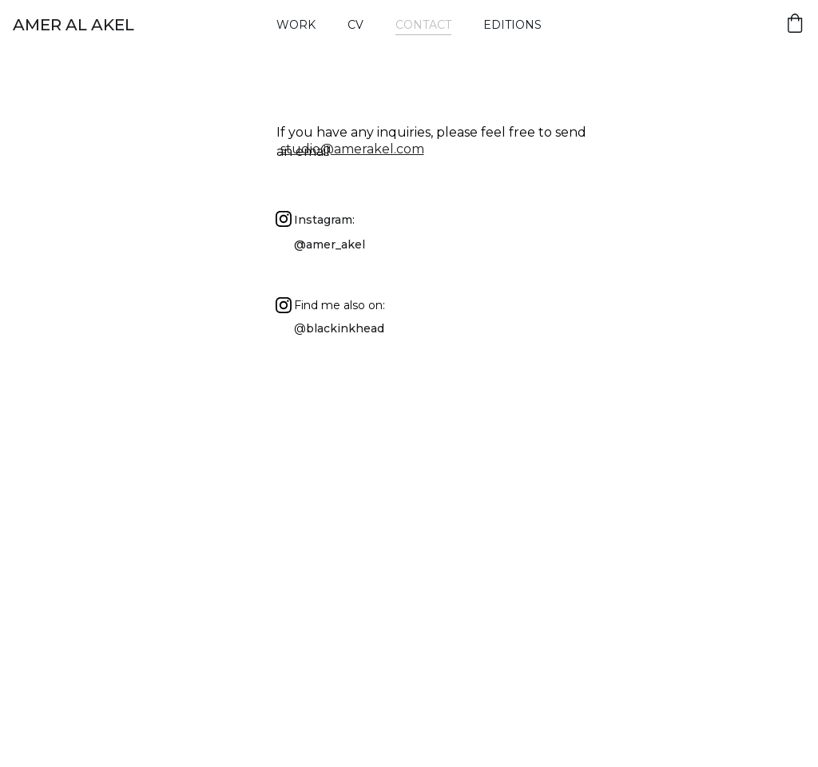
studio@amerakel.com (352, 149)
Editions (512, 25)
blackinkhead (345, 328)
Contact (423, 25)
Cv (355, 25)
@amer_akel (329, 244)
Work (296, 25)
